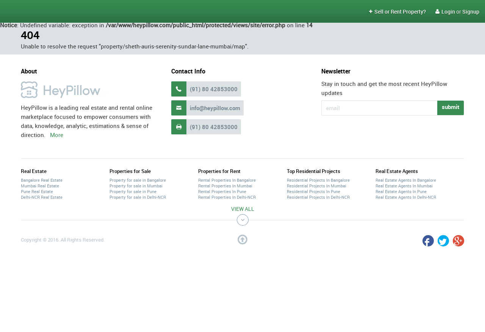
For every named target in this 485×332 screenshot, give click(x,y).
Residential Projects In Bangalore (318, 180)
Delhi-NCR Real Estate (42, 197)
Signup (470, 11)
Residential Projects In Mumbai (316, 186)
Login (445, 11)
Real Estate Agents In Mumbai (404, 186)
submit (450, 107)
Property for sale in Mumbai (136, 186)
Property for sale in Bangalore (138, 180)
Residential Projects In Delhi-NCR (318, 197)
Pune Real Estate (37, 191)
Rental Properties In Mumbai (225, 186)
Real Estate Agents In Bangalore (405, 180)
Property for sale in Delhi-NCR (138, 197)
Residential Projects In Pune (313, 191)
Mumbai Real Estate (40, 186)
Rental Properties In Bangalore (227, 180)
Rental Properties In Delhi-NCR (227, 197)
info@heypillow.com (215, 108)
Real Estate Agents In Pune (401, 191)
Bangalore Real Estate (42, 180)
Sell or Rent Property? (397, 11)
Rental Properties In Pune (222, 191)
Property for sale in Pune (133, 191)
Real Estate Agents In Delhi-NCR (405, 197)
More (56, 135)
